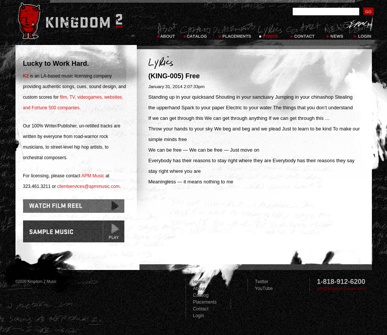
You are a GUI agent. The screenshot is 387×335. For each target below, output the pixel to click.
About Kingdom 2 (167, 30)
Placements (234, 30)
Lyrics (270, 30)
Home (199, 281)
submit (368, 11)
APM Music (92, 175)
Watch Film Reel (73, 206)
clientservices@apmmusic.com (88, 186)
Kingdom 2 (80, 21)
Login (363, 30)
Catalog (195, 30)
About (199, 288)
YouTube (264, 288)
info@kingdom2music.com (341, 288)
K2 (26, 76)
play (113, 231)
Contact (303, 30)
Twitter (261, 281)
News (334, 30)
